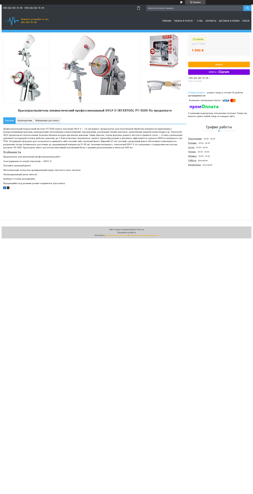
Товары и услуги (183, 21)
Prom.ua (140, 229)
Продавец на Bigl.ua (126, 232)
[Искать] (247, 8)
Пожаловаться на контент (116, 235)
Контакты (210, 21)
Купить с (219, 72)
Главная (166, 21)
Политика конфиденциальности (144, 235)
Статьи (245, 21)
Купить (219, 65)
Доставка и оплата (229, 21)
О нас (200, 21)
